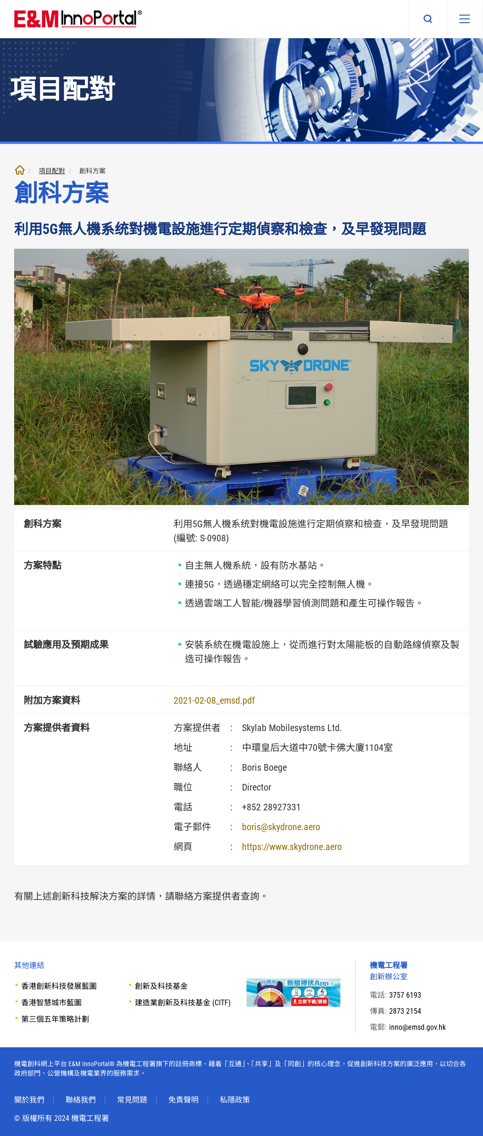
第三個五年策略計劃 (55, 1019)
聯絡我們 (81, 1099)
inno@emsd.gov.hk (417, 1027)
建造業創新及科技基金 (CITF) (183, 1002)
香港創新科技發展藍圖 (59, 986)
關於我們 (29, 1099)
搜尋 (425, 19)
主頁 (20, 170)
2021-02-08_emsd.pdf (214, 700)
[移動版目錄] (464, 19)
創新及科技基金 (161, 986)
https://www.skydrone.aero (292, 846)
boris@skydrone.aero (281, 827)
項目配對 (52, 171)
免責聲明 (183, 1099)
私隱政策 (235, 1099)
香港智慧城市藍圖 (51, 1002)
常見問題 (132, 1099)
